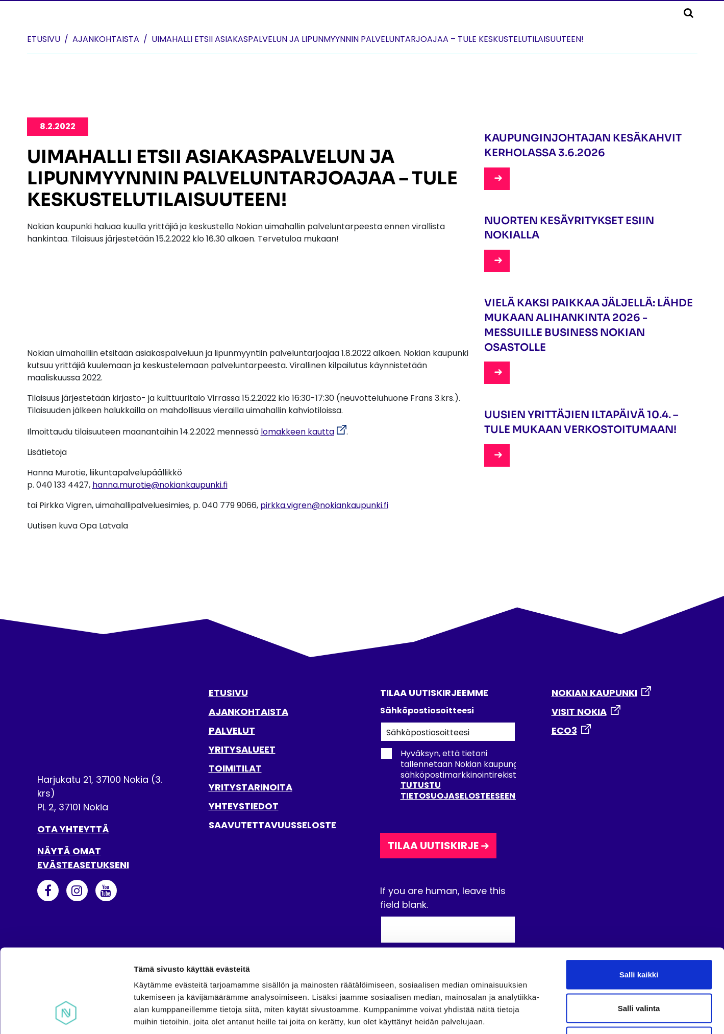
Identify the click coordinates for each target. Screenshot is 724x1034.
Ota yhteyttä (73, 829)
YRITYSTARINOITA (250, 787)
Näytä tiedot (545, 1013)
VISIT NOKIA (579, 711)
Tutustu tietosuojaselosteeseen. (459, 790)
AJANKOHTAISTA (248, 711)
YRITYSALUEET (242, 749)
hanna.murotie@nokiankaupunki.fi (160, 485)
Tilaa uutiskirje (433, 845)
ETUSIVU (228, 692)
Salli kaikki (639, 900)
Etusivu (43, 39)
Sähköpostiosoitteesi (427, 710)
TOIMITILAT (235, 768)
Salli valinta (639, 933)
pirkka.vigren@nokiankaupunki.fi (324, 505)
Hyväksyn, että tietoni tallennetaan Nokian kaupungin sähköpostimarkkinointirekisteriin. (457, 775)
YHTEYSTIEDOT (244, 806)
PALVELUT (232, 730)
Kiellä (639, 967)
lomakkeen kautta (297, 432)
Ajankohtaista (105, 39)
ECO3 (564, 730)
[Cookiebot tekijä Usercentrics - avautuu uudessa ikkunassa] (66, 1014)
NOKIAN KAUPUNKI (594, 692)
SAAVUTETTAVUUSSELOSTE (272, 825)
